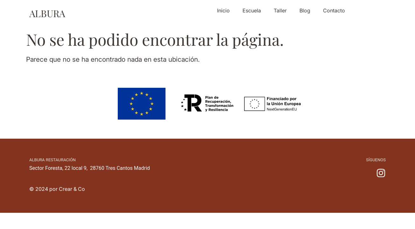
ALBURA (47, 13)
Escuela (252, 10)
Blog (304, 10)
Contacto (334, 10)
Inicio (223, 10)
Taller (280, 10)
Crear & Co (72, 189)
